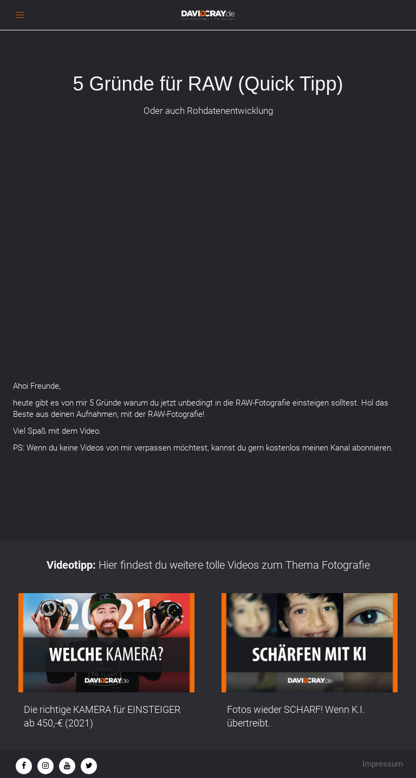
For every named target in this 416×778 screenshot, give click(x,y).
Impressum (382, 764)
